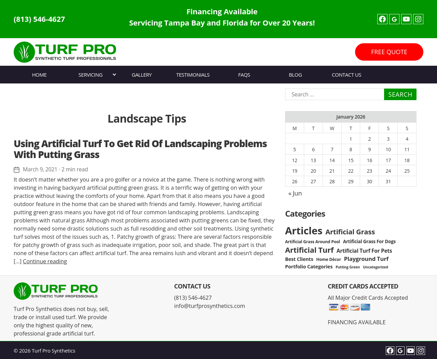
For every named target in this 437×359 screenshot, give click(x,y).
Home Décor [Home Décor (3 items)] (328, 259)
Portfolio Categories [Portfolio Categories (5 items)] (309, 266)
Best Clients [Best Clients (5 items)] (299, 259)
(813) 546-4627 (40, 19)
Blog (295, 74)
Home (39, 74)
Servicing (90, 74)
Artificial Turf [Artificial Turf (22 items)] (309, 250)
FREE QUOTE (389, 52)
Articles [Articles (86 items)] (303, 230)
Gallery (142, 74)
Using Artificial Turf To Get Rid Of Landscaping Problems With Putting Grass (140, 149)
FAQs (244, 74)
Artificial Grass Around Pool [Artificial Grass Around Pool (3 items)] (312, 242)
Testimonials (192, 74)
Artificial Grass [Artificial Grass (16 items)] (350, 231)
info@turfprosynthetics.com (209, 306)
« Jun (295, 193)
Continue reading (45, 261)
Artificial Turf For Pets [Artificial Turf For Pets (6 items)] (364, 250)
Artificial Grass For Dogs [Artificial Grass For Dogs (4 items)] (369, 241)
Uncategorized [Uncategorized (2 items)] (375, 267)
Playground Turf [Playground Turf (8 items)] (366, 259)
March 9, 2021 (40, 169)
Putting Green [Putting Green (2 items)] (348, 267)
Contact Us (346, 74)
